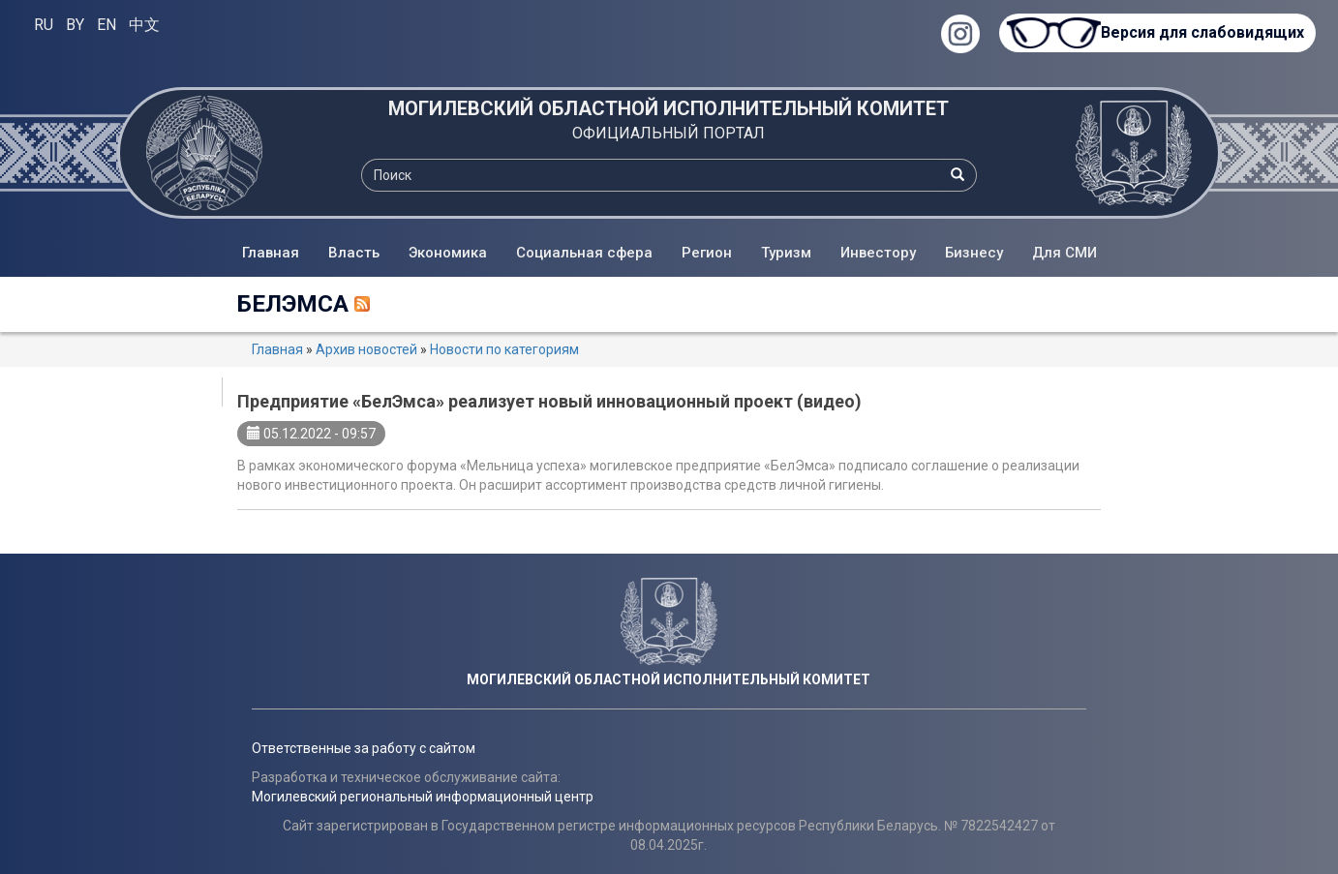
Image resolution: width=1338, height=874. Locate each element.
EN (106, 24)
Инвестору (878, 252)
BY (75, 24)
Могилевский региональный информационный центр (422, 796)
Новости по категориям (504, 349)
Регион (707, 252)
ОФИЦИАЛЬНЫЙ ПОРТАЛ (668, 133)
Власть (354, 252)
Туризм (786, 252)
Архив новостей (366, 349)
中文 (144, 24)
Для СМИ (1064, 252)
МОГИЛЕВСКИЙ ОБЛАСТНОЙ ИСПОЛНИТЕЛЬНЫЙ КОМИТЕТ (668, 108)
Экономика (448, 252)
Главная (270, 252)
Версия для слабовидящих (1202, 32)
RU (43, 24)
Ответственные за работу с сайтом (363, 748)
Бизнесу (974, 252)
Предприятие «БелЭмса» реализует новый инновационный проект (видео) (549, 401)
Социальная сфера (584, 252)
